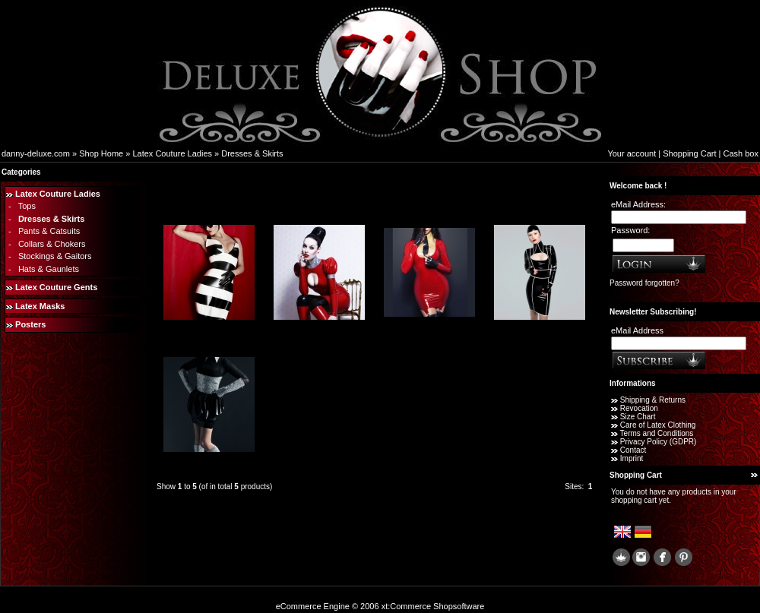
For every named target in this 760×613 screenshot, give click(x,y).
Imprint (632, 458)
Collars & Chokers (52, 243)
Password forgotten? (644, 283)
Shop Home (101, 153)
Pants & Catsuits (49, 230)
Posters (30, 324)
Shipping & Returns (653, 400)
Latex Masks (40, 306)
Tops (27, 205)
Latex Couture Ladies (172, 153)
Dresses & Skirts (252, 153)
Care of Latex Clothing (658, 425)
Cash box (741, 153)
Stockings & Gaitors (55, 256)
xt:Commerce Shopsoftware (433, 606)
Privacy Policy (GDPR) (658, 442)
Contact (633, 450)
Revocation (639, 408)
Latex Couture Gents (56, 287)
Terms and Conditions (657, 433)
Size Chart (638, 416)
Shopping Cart (689, 153)
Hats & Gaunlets (48, 268)
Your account (631, 153)
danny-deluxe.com (36, 153)
